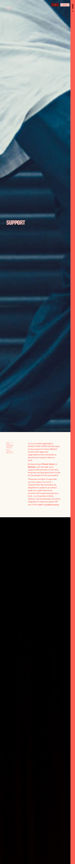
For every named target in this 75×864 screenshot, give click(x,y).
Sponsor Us (9, 452)
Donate (55, 4)
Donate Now (9, 445)
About (8, 443)
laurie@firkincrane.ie (37, 507)
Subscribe (65, 4)
